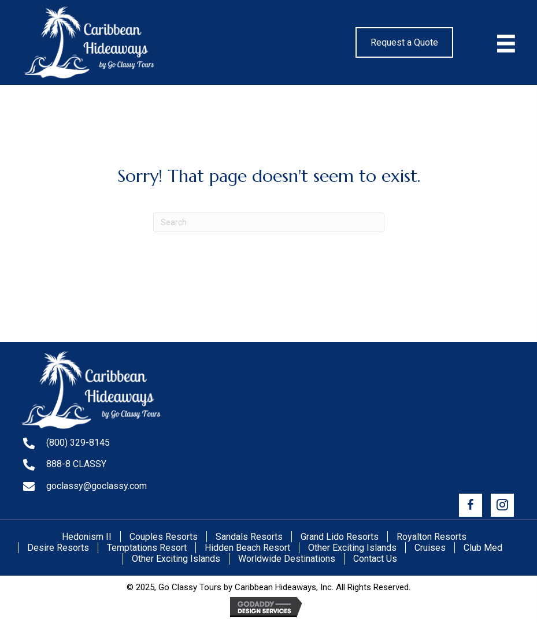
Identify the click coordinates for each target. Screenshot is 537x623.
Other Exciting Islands (352, 547)
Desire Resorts (58, 547)
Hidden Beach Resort (247, 547)
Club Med (483, 547)
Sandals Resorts (249, 536)
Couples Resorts (163, 536)
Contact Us (375, 558)
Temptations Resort (147, 547)
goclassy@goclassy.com (96, 485)
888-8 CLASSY (76, 463)
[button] (470, 505)
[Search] (268, 222)
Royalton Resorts (431, 536)
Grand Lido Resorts (340, 536)
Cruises (430, 547)
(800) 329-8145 (78, 442)
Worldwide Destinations (286, 558)
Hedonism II (87, 536)
